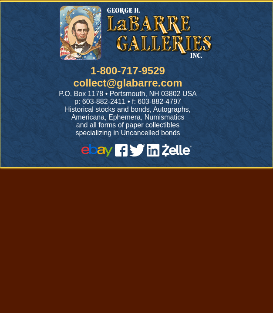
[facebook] (121, 154)
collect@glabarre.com (127, 83)
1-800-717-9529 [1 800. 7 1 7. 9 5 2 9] (128, 71)
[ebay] (97, 154)
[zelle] (177, 154)
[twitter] (137, 154)
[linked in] (153, 154)
